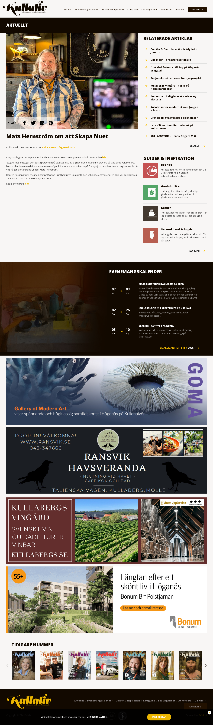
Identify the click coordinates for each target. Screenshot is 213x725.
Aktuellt (67, 9)
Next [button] (206, 665)
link (24, 123)
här (27, 183)
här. (104, 157)
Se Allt (195, 145)
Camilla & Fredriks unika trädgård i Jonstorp (173, 50)
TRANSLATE (197, 9)
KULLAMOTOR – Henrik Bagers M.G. (173, 136)
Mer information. (97, 717)
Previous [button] (7, 665)
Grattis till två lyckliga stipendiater (174, 117)
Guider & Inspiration (113, 9)
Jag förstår (159, 717)
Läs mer (194, 251)
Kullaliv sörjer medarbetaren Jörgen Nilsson (174, 108)
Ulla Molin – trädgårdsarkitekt (170, 59)
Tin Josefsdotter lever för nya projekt (175, 78)
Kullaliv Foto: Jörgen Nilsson (58, 147)
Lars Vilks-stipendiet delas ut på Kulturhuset (171, 126)
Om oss (180, 9)
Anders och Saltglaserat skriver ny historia (173, 97)
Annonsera (167, 9)
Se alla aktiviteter (176, 347)
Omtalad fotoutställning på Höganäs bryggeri (175, 68)
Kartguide (132, 9)
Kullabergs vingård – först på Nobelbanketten (169, 87)
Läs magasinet (149, 9)
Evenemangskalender (87, 9)
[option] (24, 665)
